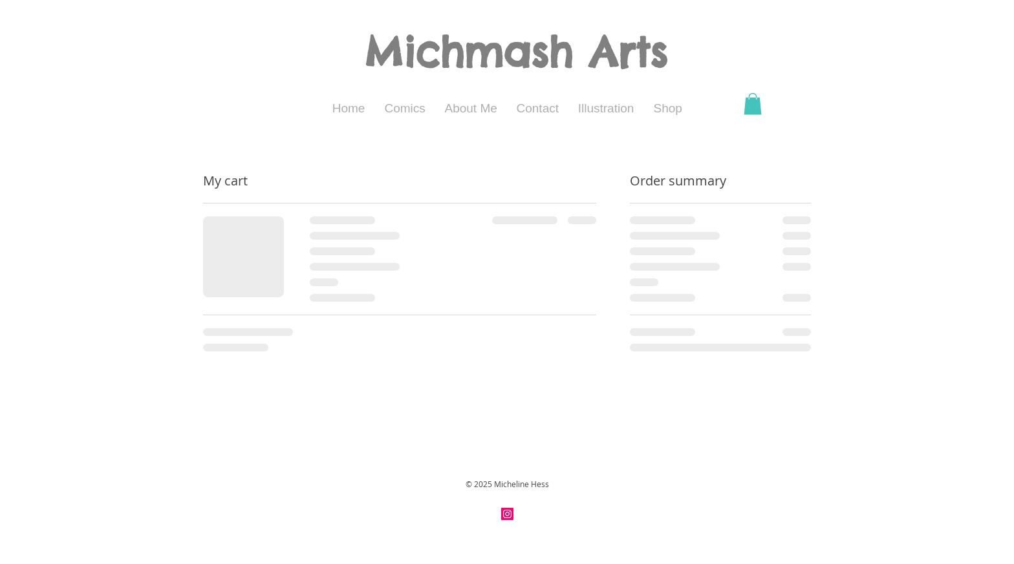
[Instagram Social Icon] (507, 514)
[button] (753, 103)
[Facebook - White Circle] (522, 514)
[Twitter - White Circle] (537, 514)
